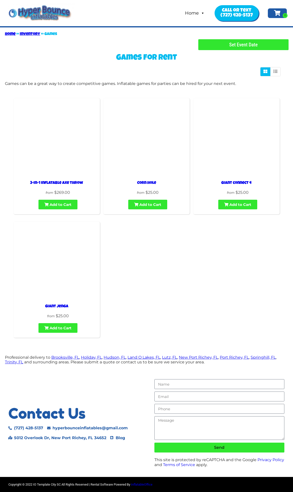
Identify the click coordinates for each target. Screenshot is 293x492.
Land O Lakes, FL (144, 357)
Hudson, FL (115, 357)
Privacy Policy (270, 459)
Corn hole (146, 183)
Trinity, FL (14, 362)
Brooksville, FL (65, 357)
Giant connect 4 (236, 183)
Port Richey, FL (234, 357)
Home (195, 13)
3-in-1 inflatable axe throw (56, 183)
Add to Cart (58, 204)
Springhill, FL (263, 357)
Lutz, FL (169, 357)
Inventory (30, 34)
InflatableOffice (141, 484)
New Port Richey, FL (198, 357)
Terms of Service (179, 464)
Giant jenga (56, 307)
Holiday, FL (91, 357)
